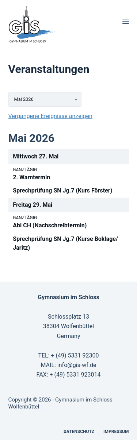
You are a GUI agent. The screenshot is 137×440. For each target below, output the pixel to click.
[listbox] (44, 99)
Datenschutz (79, 431)
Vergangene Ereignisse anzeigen (50, 116)
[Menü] (125, 21)
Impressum (116, 431)
